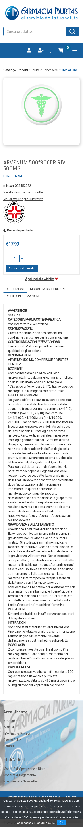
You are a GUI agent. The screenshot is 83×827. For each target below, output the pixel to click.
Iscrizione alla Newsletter (20, 781)
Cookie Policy (12, 739)
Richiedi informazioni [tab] (22, 296)
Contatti (9, 746)
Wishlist (8, 727)
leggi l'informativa (69, 811)
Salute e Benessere (44, 70)
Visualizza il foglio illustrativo (23, 199)
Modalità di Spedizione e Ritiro (24, 769)
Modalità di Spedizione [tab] (48, 289)
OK (61, 823)
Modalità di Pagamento (19, 775)
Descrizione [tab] (15, 289)
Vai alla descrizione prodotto (23, 192)
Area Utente (11, 721)
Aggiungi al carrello (22, 268)
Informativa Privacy (17, 733)
